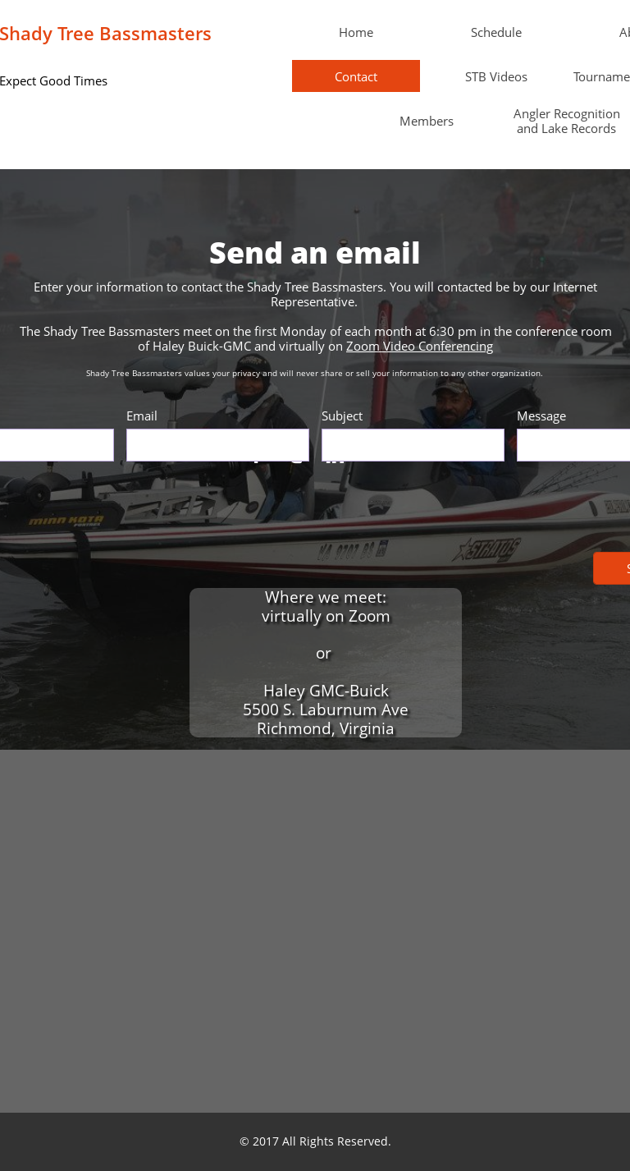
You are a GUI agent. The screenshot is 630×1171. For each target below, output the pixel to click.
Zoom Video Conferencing (419, 346)
